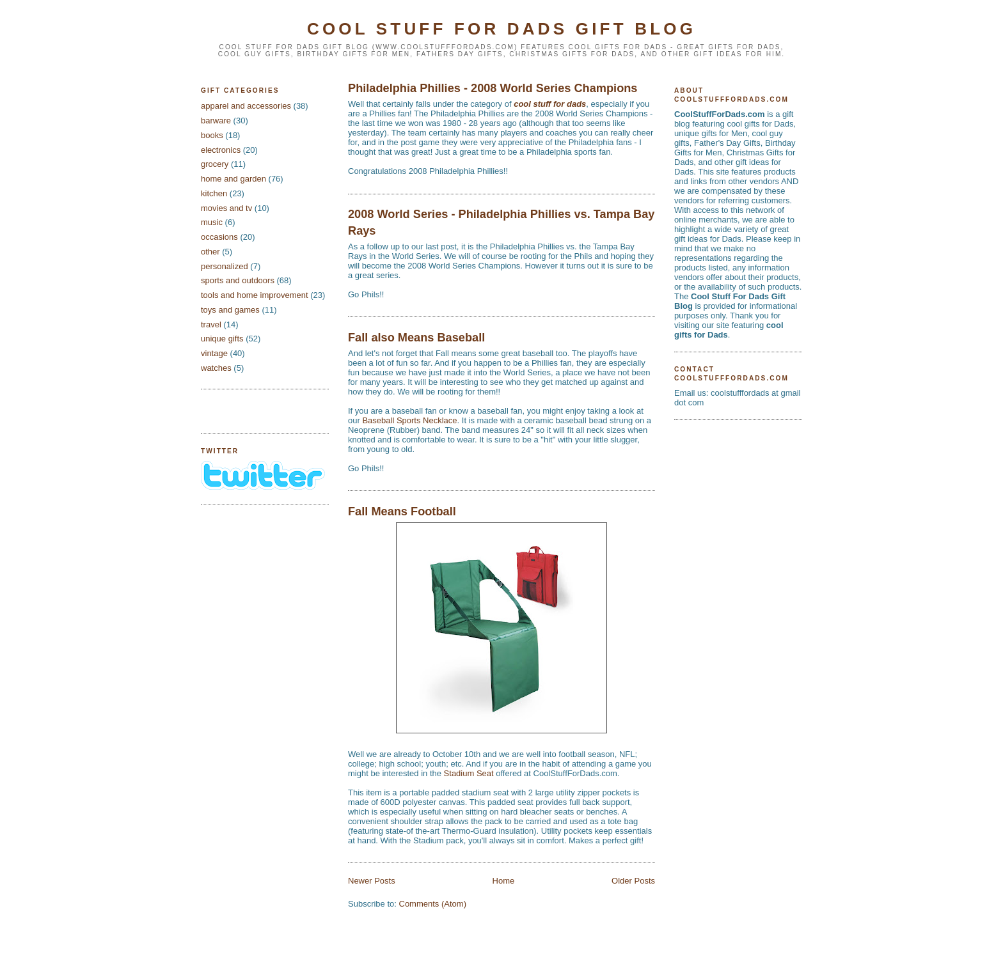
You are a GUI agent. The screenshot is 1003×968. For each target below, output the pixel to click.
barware (216, 120)
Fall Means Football (402, 511)
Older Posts (633, 881)
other (210, 251)
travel (211, 324)
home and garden (233, 178)
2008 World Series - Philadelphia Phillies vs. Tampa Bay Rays (501, 222)
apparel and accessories (246, 106)
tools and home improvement (254, 295)
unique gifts (222, 338)
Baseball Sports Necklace (409, 420)
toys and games (230, 310)
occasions (219, 237)
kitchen (214, 193)
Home (504, 881)
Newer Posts (371, 881)
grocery (214, 164)
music (212, 222)
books (212, 135)
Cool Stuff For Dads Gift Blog (501, 28)
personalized (224, 266)
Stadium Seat (469, 773)
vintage (214, 353)
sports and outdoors (237, 280)
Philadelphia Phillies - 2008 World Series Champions (492, 88)
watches (216, 368)
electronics (221, 150)
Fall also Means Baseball (416, 337)
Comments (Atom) (432, 904)
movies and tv (226, 208)
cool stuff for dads (550, 104)
